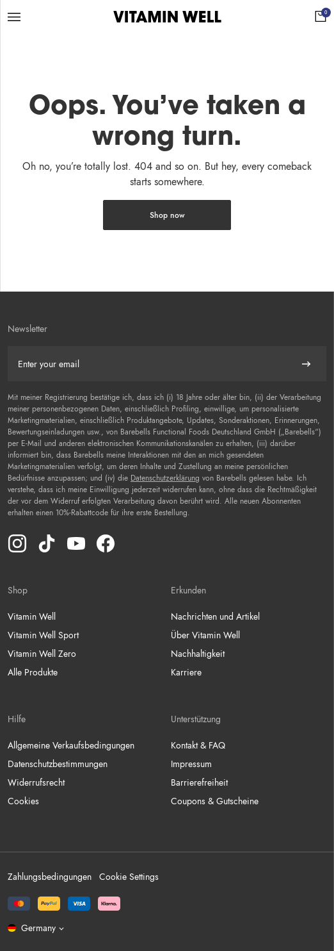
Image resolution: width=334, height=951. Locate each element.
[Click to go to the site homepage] (167, 16)
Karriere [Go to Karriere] (186, 672)
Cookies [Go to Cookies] (23, 801)
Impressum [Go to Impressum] (191, 763)
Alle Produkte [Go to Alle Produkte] (33, 672)
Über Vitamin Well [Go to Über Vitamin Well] (205, 635)
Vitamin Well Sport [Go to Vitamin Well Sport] (43, 635)
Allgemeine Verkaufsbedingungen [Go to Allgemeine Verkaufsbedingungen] (71, 745)
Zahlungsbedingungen (49, 876)
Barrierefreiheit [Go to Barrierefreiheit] (199, 782)
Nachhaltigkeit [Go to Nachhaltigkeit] (198, 653)
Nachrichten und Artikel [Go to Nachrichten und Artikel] (215, 616)
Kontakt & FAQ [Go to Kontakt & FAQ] (198, 745)
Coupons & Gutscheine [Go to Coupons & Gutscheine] (214, 801)
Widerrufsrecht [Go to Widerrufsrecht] (36, 782)
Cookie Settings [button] (129, 876)
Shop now (167, 215)
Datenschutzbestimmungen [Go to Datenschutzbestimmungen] (57, 763)
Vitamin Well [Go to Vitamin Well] (32, 616)
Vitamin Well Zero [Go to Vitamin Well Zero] (42, 653)
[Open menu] (14, 16)
